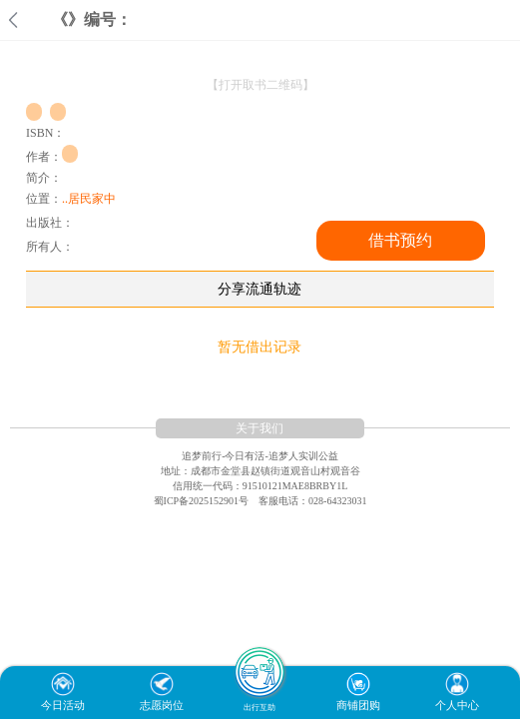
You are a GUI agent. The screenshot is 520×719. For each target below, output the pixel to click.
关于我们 (259, 428)
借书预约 (400, 240)
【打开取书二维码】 (260, 85)
